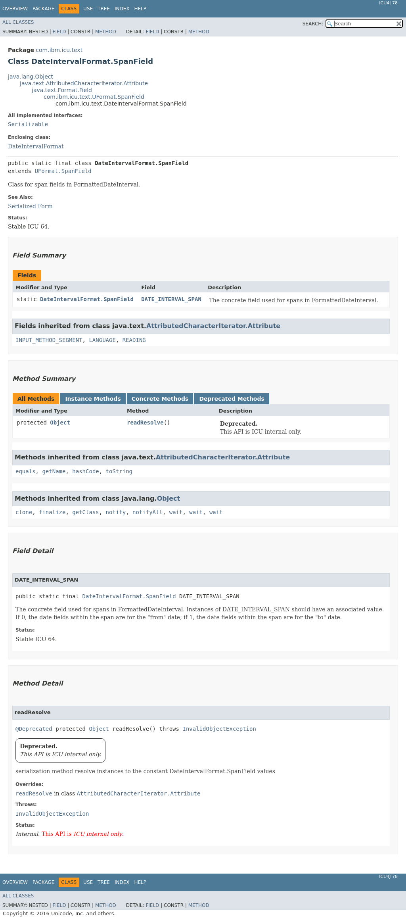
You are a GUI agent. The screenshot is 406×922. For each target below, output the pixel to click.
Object (60, 422)
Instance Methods (93, 399)
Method (105, 32)
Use (88, 9)
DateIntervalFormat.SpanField (87, 299)
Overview (15, 9)
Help (140, 9)
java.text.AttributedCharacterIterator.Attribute (84, 83)
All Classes (18, 22)
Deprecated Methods (231, 399)
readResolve (145, 422)
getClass (85, 512)
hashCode (85, 471)
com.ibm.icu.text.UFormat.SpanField (94, 97)
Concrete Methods (160, 399)
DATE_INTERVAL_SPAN (171, 299)
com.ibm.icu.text (59, 50)
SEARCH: (313, 24)
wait (176, 512)
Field (59, 32)
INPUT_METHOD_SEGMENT (48, 340)
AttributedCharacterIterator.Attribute (213, 326)
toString (119, 471)
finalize (52, 512)
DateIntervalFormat (36, 146)
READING (134, 340)
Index (122, 9)
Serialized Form (30, 206)
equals (25, 471)
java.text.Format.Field (62, 90)
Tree (104, 9)
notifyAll (147, 512)
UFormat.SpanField (62, 171)
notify (116, 512)
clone (23, 512)
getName (53, 471)
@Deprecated (33, 729)
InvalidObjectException (219, 729)
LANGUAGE (102, 340)
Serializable (28, 124)
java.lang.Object (30, 76)
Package (43, 9)
